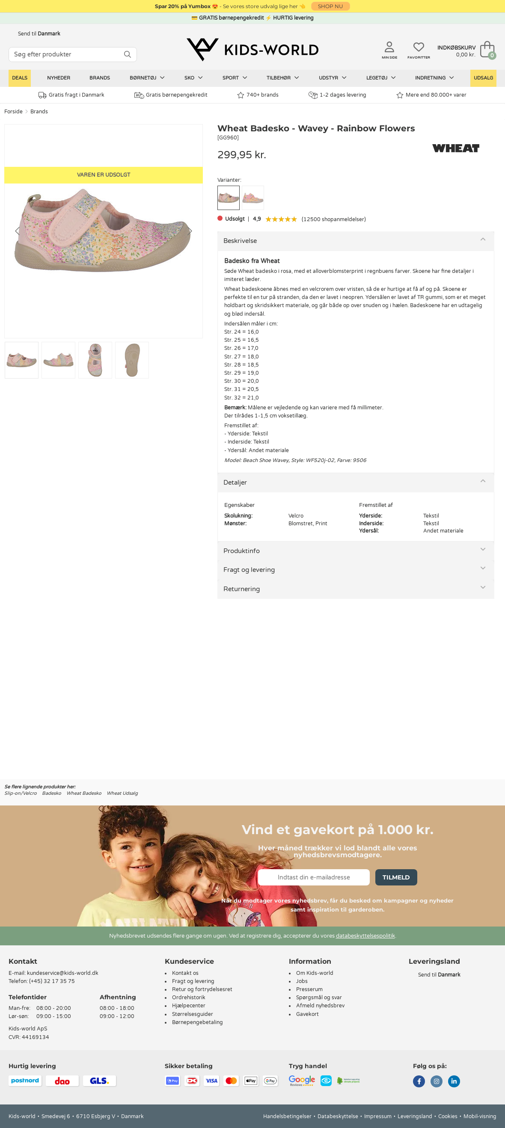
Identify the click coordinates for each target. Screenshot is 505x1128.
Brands (99, 78)
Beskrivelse (240, 241)
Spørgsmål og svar (319, 998)
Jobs (302, 981)
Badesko (51, 793)
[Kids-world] (252, 50)
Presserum (309, 989)
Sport (235, 78)
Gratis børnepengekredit (171, 95)
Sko (193, 78)
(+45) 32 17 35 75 (52, 981)
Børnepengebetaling (197, 1022)
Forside (13, 112)
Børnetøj (147, 78)
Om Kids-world (314, 973)
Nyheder (58, 78)
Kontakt (23, 961)
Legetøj (381, 78)
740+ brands (258, 95)
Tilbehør (283, 78)
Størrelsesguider (192, 1014)
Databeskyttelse (338, 1116)
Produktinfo (241, 551)
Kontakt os (185, 973)
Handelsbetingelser (287, 1116)
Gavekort (307, 1014)
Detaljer (235, 482)
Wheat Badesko (83, 793)
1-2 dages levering (337, 95)
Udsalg (483, 78)
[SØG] (128, 54)
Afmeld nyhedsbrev (320, 1006)
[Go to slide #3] (95, 360)
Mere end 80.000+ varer (431, 95)
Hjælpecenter (188, 1006)
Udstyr (333, 78)
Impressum (378, 1116)
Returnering (241, 589)
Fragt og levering (249, 570)
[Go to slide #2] (58, 360)
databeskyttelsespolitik (365, 936)
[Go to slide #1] (22, 360)
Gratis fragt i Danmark (71, 95)
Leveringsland (415, 1116)
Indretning (434, 78)
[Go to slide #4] (132, 360)
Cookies (447, 1116)
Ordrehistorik (188, 998)
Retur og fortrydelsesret (202, 989)
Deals (19, 78)
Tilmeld (396, 877)
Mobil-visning (479, 1116)
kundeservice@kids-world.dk (62, 973)
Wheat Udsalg (122, 793)
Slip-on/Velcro (20, 793)
